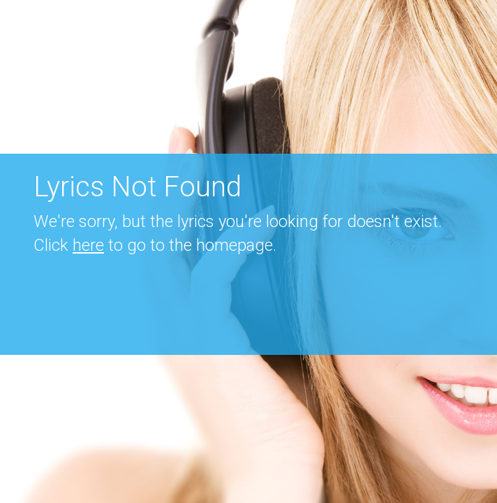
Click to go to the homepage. (155, 245)
